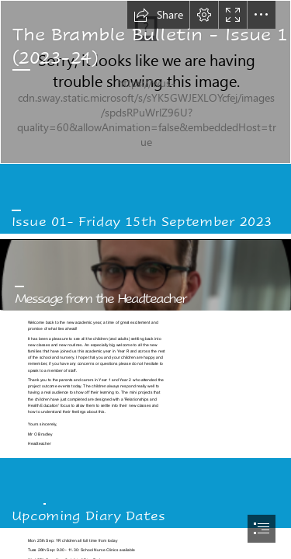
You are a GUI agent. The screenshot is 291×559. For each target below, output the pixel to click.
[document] (145, 279)
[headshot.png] (145, 274)
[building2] (145, 82)
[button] (158, 15)
